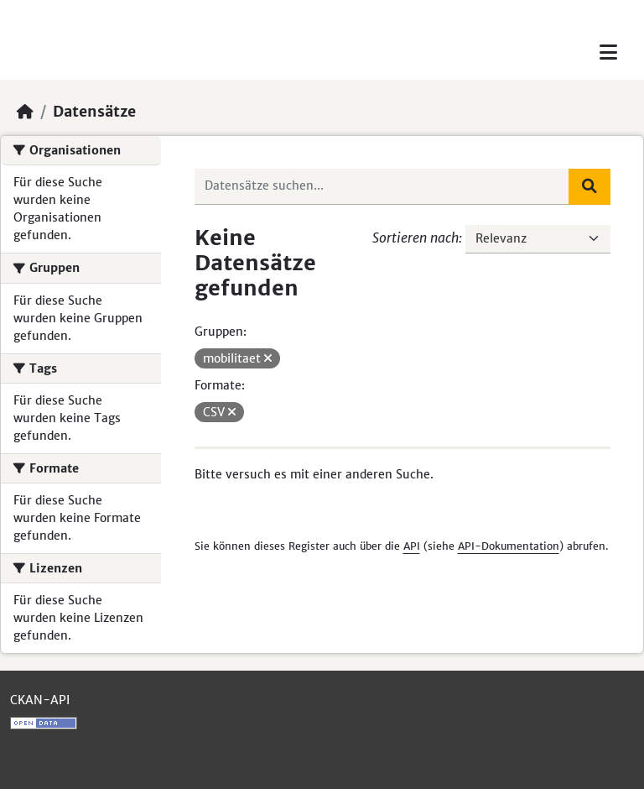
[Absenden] (589, 186)
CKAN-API (40, 700)
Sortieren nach (415, 237)
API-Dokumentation (508, 546)
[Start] (25, 111)
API (411, 546)
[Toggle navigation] (608, 52)
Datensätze (94, 111)
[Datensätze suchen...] (382, 186)
